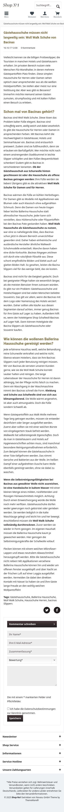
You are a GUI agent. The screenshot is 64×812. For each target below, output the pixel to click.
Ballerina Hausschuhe (43, 597)
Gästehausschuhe (20, 597)
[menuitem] (6, 15)
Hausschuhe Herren (36, 600)
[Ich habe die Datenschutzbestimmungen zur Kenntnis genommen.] (8, 709)
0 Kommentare (28, 47)
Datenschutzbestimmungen (40, 708)
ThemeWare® (32, 800)
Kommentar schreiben (32, 623)
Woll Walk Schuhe (13, 600)
